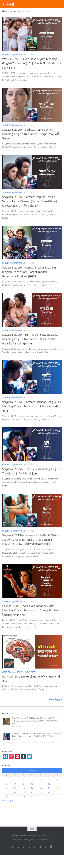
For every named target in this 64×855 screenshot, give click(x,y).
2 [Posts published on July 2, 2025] (23, 779)
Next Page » (55, 699)
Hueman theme (45, 839)
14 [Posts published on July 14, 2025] (6, 788)
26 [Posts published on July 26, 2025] (49, 792)
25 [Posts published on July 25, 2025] (40, 792)
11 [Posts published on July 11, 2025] (40, 784)
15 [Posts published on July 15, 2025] (15, 788)
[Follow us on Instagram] (13, 846)
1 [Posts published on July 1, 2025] (15, 779)
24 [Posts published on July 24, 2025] (32, 792)
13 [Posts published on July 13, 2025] (57, 784)
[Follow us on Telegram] (46, 846)
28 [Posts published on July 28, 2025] (6, 796)
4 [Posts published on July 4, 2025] (40, 779)
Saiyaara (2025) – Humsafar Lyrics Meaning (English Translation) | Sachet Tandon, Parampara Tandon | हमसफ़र (29, 272)
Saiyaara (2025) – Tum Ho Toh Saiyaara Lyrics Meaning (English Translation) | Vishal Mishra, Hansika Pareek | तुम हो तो (30, 339)
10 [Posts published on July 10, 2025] (32, 784)
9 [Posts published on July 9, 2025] (23, 784)
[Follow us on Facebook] (18, 846)
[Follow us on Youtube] (29, 846)
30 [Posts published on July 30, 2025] (23, 796)
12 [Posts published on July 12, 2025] (49, 784)
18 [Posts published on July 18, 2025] (40, 788)
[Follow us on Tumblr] (40, 846)
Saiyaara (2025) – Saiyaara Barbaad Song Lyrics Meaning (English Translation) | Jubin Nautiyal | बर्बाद (31, 406)
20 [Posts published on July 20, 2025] (57, 788)
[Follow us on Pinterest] (35, 846)
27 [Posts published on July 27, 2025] (57, 792)
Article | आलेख (8, 672)
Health (20, 672)
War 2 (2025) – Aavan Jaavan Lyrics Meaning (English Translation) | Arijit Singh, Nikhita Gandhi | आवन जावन (31, 63)
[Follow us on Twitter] (24, 846)
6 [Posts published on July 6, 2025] (57, 779)
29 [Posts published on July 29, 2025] (15, 796)
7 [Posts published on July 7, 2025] (6, 784)
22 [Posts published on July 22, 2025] (15, 792)
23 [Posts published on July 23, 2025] (23, 792)
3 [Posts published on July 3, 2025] (31, 779)
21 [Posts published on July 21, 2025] (6, 792)
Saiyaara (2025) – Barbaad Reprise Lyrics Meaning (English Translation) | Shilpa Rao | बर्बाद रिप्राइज (31, 134)
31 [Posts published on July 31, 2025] (32, 796)
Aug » (10, 800)
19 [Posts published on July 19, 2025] (49, 788)
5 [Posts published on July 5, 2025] (48, 779)
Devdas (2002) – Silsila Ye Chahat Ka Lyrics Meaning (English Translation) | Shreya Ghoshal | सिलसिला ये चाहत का (31, 610)
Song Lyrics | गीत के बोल (12, 55)
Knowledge (30, 672)
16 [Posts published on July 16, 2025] (23, 788)
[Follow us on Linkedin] (51, 846)
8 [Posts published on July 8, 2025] (15, 784)
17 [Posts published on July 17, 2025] (32, 788)
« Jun (4, 800)
